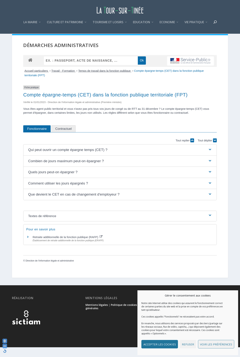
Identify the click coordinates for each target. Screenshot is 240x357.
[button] (119, 159)
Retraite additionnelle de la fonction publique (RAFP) (67, 246)
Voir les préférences (216, 344)
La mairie (30, 25)
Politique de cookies (124, 314)
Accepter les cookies (159, 344)
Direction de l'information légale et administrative (50, 270)
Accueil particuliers (37, 80)
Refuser (188, 344)
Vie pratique (194, 25)
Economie (167, 25)
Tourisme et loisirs (108, 25)
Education (141, 25)
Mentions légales (97, 314)
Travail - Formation (63, 80)
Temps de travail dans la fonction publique (104, 80)
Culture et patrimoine (65, 25)
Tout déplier (207, 150)
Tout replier (185, 150)
